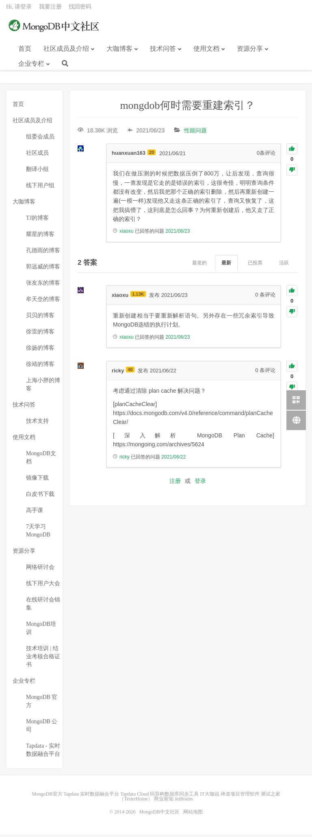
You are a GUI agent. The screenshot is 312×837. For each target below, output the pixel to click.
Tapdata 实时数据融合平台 (91, 796)
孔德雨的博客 (43, 253)
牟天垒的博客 (43, 301)
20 (151, 154)
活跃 (284, 265)
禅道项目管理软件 (240, 796)
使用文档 (206, 52)
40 (130, 371)
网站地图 (193, 814)
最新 (226, 265)
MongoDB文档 (41, 460)
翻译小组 (37, 172)
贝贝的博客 (40, 318)
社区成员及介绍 (66, 52)
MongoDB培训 (41, 630)
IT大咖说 (209, 796)
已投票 (255, 265)
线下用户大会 (43, 586)
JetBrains (184, 801)
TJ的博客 (37, 220)
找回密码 (80, 10)
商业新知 (163, 801)
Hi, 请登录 (19, 10)
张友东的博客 (43, 285)
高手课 (34, 513)
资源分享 (250, 52)
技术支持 (37, 423)
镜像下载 (37, 480)
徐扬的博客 (40, 350)
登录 (200, 483)
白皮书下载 (40, 496)
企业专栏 (31, 67)
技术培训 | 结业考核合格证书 (43, 659)
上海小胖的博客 (43, 387)
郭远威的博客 (43, 269)
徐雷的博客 (40, 334)
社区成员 (37, 155)
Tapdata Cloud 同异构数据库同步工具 (159, 796)
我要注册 (50, 10)
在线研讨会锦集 (43, 606)
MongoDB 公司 (41, 728)
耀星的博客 (40, 237)
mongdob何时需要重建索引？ (187, 108)
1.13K (138, 296)
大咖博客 (119, 52)
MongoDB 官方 (41, 703)
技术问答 (163, 52)
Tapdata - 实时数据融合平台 (43, 752)
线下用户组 (40, 188)
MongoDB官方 (47, 796)
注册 (175, 483)
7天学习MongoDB (38, 533)
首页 (24, 52)
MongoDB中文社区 (55, 30)
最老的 (199, 265)
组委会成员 (40, 139)
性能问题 (195, 133)
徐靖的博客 (40, 366)
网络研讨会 (40, 570)
